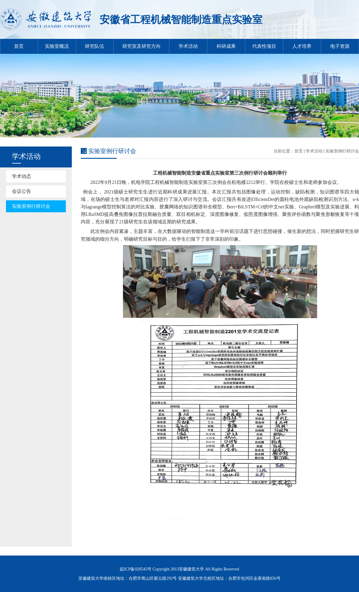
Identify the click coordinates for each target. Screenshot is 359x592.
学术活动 (188, 46)
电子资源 (339, 46)
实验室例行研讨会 (31, 206)
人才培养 (301, 46)
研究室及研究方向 (141, 46)
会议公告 (21, 191)
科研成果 (226, 46)
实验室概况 (57, 46)
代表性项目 (264, 46)
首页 (19, 46)
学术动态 (21, 176)
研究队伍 (94, 46)
